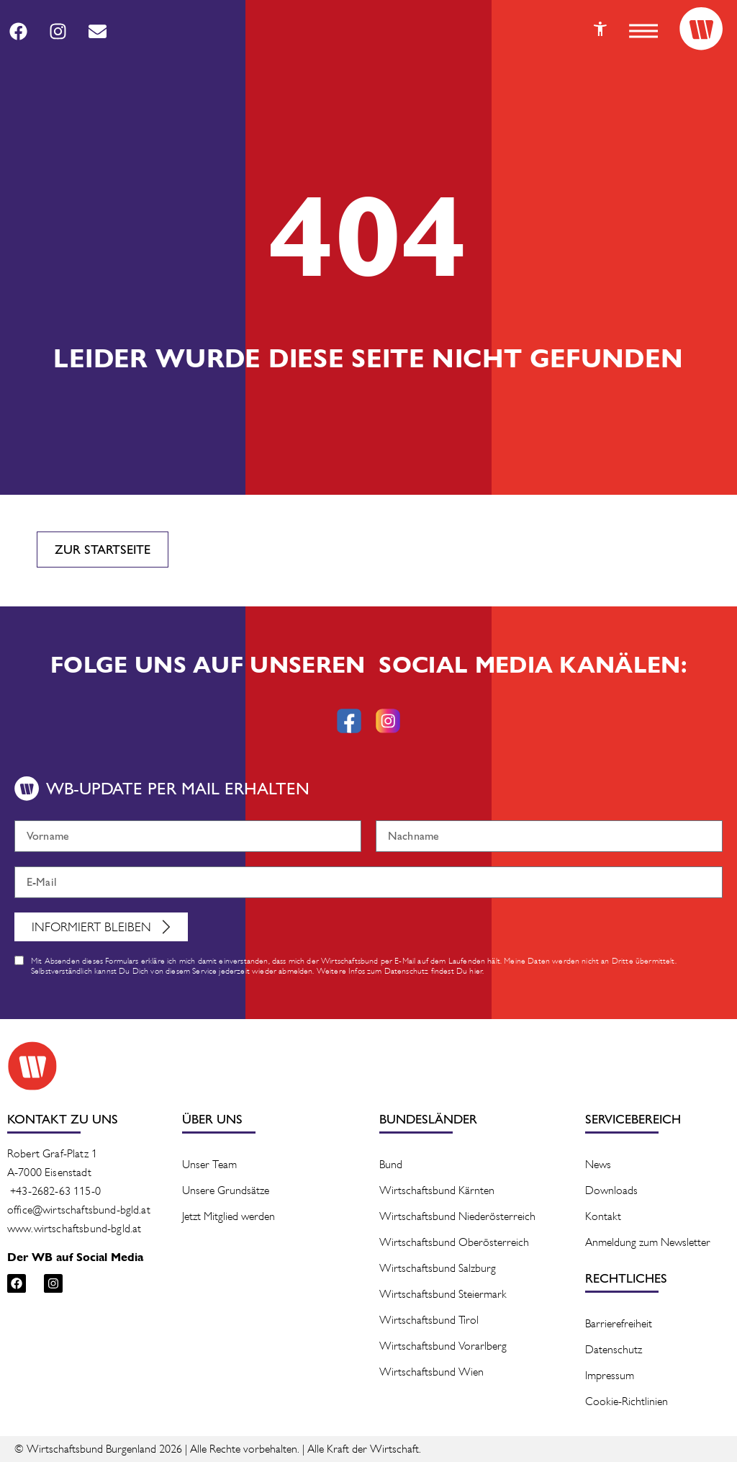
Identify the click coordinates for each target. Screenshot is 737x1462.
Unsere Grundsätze (225, 1190)
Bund (390, 1164)
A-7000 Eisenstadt (49, 1172)
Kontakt (603, 1216)
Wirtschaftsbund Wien (431, 1371)
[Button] (600, 29)
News (598, 1164)
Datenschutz (613, 1349)
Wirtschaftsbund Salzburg (437, 1267)
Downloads (611, 1190)
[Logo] (701, 28)
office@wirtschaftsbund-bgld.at (78, 1209)
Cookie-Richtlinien (626, 1401)
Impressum (609, 1375)
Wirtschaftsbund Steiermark (443, 1293)
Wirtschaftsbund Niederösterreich (457, 1216)
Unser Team (209, 1164)
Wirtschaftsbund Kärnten (436, 1190)
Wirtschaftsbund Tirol (429, 1319)
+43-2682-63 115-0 (55, 1190)
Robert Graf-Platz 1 (52, 1153)
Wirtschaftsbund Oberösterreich (454, 1242)
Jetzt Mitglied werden (228, 1216)
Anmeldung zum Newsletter (647, 1242)
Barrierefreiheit (618, 1323)
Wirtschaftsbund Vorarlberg (443, 1345)
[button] (643, 31)
